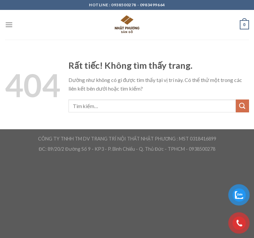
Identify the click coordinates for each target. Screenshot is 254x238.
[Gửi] (242, 105)
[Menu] (9, 25)
